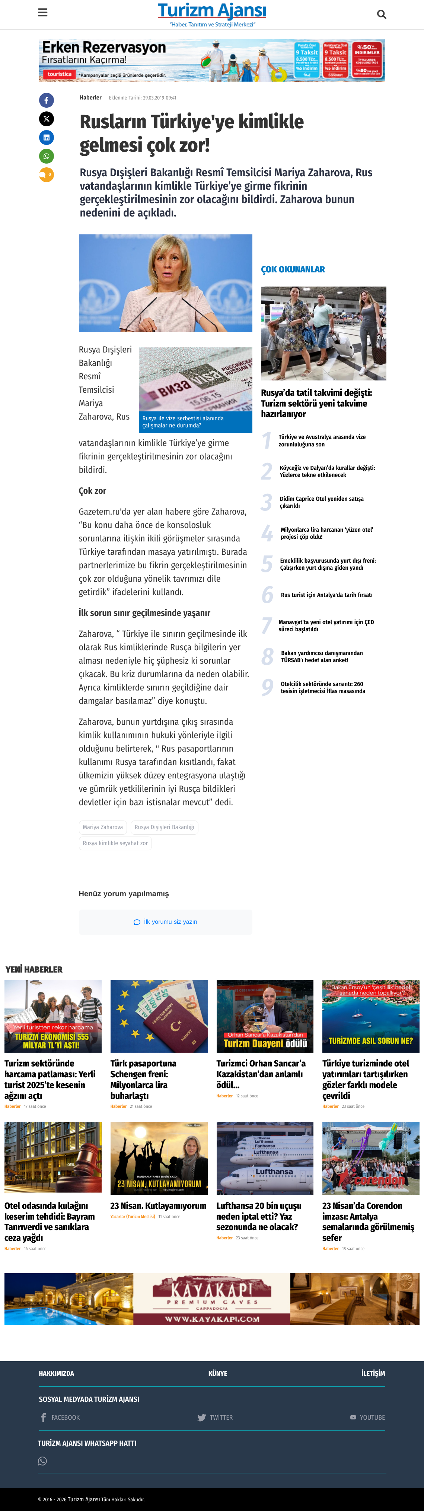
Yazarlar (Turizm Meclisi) (133, 1217)
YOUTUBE (367, 1417)
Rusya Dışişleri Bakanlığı (164, 827)
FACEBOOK (59, 1417)
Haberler (91, 97)
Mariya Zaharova (103, 827)
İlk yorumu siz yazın (165, 922)
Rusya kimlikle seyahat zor (115, 843)
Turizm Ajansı (84, 1499)
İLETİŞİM (373, 1373)
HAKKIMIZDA (56, 1373)
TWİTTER (215, 1417)
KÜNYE (217, 1373)
